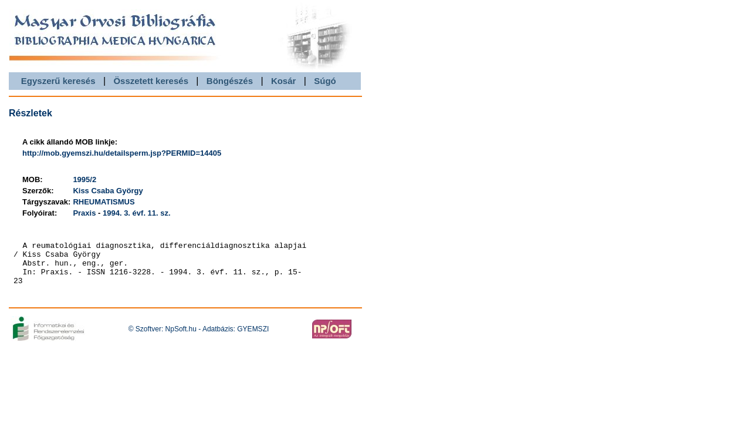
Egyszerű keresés (58, 81)
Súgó (325, 81)
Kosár (283, 81)
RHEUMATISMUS (103, 201)
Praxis (84, 213)
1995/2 (84, 179)
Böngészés (230, 81)
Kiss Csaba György (108, 190)
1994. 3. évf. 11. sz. (137, 213)
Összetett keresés (150, 81)
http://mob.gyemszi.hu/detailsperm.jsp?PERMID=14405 (121, 153)
